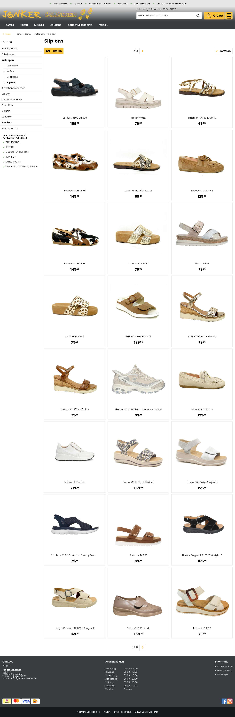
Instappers (8, 60)
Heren (24, 25)
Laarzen (6, 94)
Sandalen (7, 117)
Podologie (222, 674)
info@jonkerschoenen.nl (23, 678)
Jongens (55, 25)
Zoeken (198, 15)
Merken (103, 25)
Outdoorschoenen (12, 100)
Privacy (107, 712)
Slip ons (11, 82)
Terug (8, 34)
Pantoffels (7, 105)
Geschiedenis (224, 671)
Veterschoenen (10, 128)
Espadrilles (12, 66)
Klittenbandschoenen (13, 88)
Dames (10, 25)
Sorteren (225, 51)
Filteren (57, 51)
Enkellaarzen (8, 54)
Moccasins (12, 77)
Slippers (6, 111)
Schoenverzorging (80, 25)
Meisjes (39, 25)
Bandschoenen (10, 49)
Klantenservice (225, 667)
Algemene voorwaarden (88, 712)
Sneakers (7, 122)
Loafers (10, 71)
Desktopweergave (122, 712)
